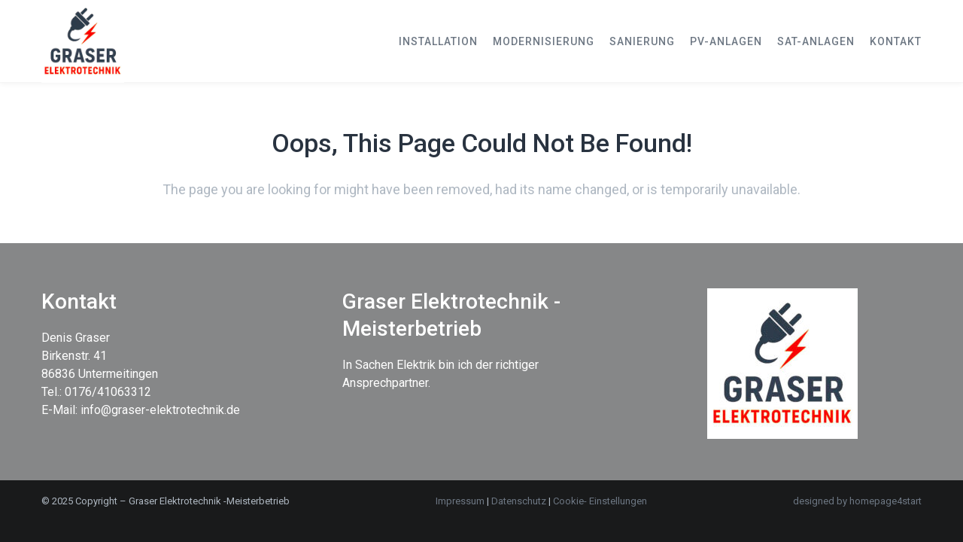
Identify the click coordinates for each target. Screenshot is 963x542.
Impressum (460, 501)
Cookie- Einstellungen (600, 501)
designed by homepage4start (857, 501)
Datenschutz (519, 501)
